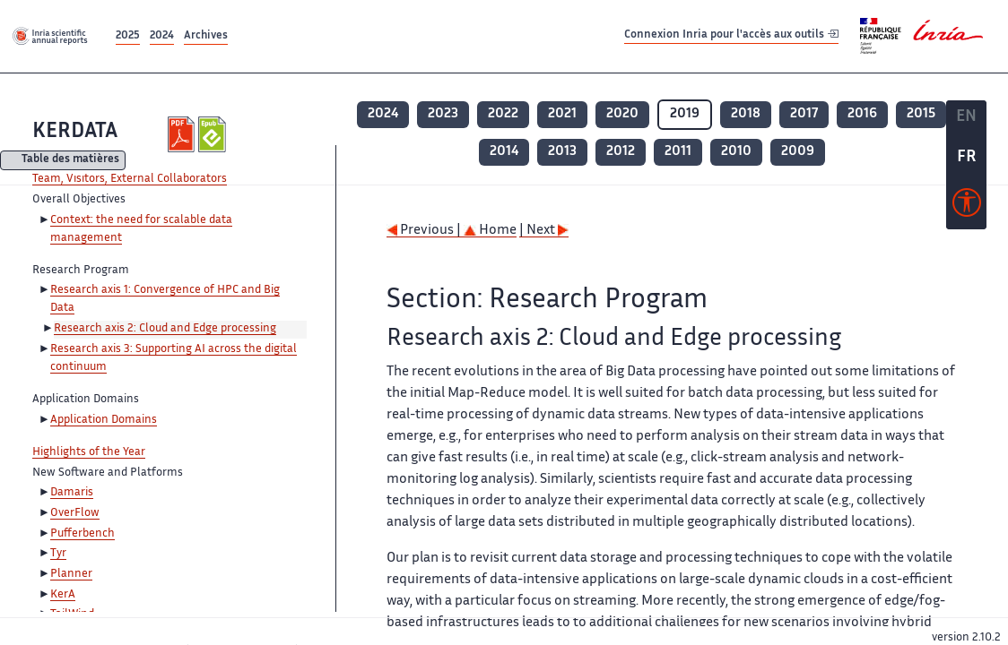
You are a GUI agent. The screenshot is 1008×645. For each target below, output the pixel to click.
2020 (622, 114)
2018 (745, 114)
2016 (862, 114)
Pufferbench (82, 534)
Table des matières (70, 161)
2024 (162, 36)
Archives (206, 36)
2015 (921, 114)
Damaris (71, 492)
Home (490, 230)
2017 (804, 114)
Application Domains (103, 420)
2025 (128, 36)
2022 (503, 114)
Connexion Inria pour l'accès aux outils (731, 35)
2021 (562, 114)
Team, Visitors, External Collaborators (129, 179)
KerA (62, 594)
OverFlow (75, 513)
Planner (71, 574)
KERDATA (74, 132)
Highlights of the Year (88, 452)
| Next (544, 230)
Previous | (425, 230)
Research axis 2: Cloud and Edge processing (165, 328)
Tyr (58, 553)
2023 (443, 114)
